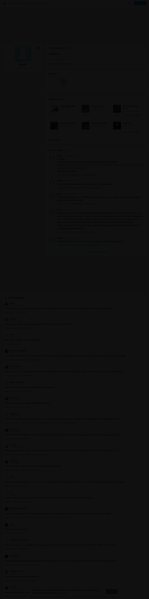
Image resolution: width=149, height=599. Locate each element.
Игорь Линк (11, 373)
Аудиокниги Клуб (13, 595)
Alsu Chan (11, 294)
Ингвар (11, 90)
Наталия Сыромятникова (16, 515)
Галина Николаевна (14, 357)
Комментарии (58, 125)
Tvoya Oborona (12, 531)
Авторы (20, 3)
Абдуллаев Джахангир (15, 483)
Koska (9, 452)
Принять (111, 592)
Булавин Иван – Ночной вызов (82, 150)
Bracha (10, 278)
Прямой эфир (16, 272)
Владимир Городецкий (15, 325)
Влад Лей (60, 60)
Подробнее (63, 593)
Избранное (56, 74)
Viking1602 (11, 389)
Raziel (59, 131)
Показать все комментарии (96, 227)
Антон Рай (11, 404)
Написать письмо (120, 595)
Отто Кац (11, 420)
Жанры (12, 3)
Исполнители (31, 3)
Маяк (9, 499)
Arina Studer (12, 436)
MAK (9, 310)
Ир (8, 467)
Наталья (10, 562)
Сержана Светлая (14, 546)
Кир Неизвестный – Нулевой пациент (85, 163)
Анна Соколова (13, 341)
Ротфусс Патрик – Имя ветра (81, 179)
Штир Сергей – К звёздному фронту (84, 220)
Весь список (55, 115)
